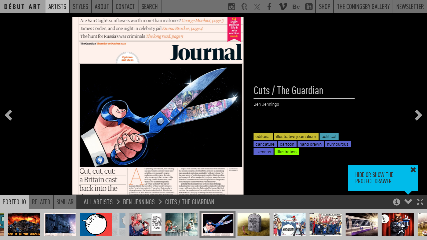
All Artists (98, 201)
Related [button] (41, 201)
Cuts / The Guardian (189, 201)
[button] (420, 202)
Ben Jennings (139, 201)
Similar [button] (65, 201)
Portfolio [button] (14, 201)
